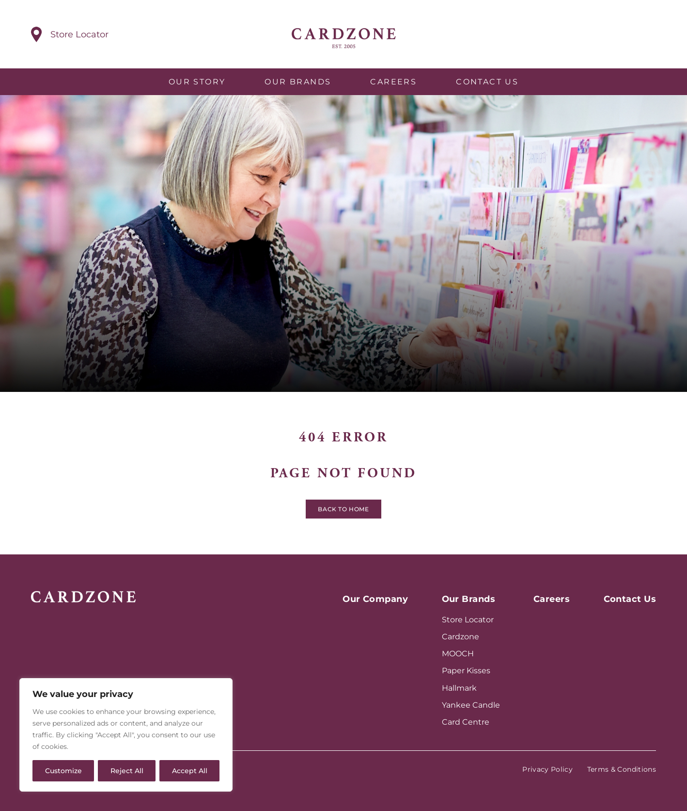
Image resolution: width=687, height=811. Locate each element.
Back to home (343, 511)
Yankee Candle (471, 705)
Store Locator (468, 619)
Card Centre (465, 722)
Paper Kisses (466, 670)
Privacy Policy (547, 769)
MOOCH (458, 653)
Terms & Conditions (621, 769)
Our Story (197, 81)
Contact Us (487, 81)
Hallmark (459, 688)
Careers (393, 81)
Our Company (375, 599)
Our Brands (298, 81)
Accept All (189, 770)
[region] (126, 735)
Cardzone (460, 636)
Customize (63, 770)
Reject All (126, 770)
